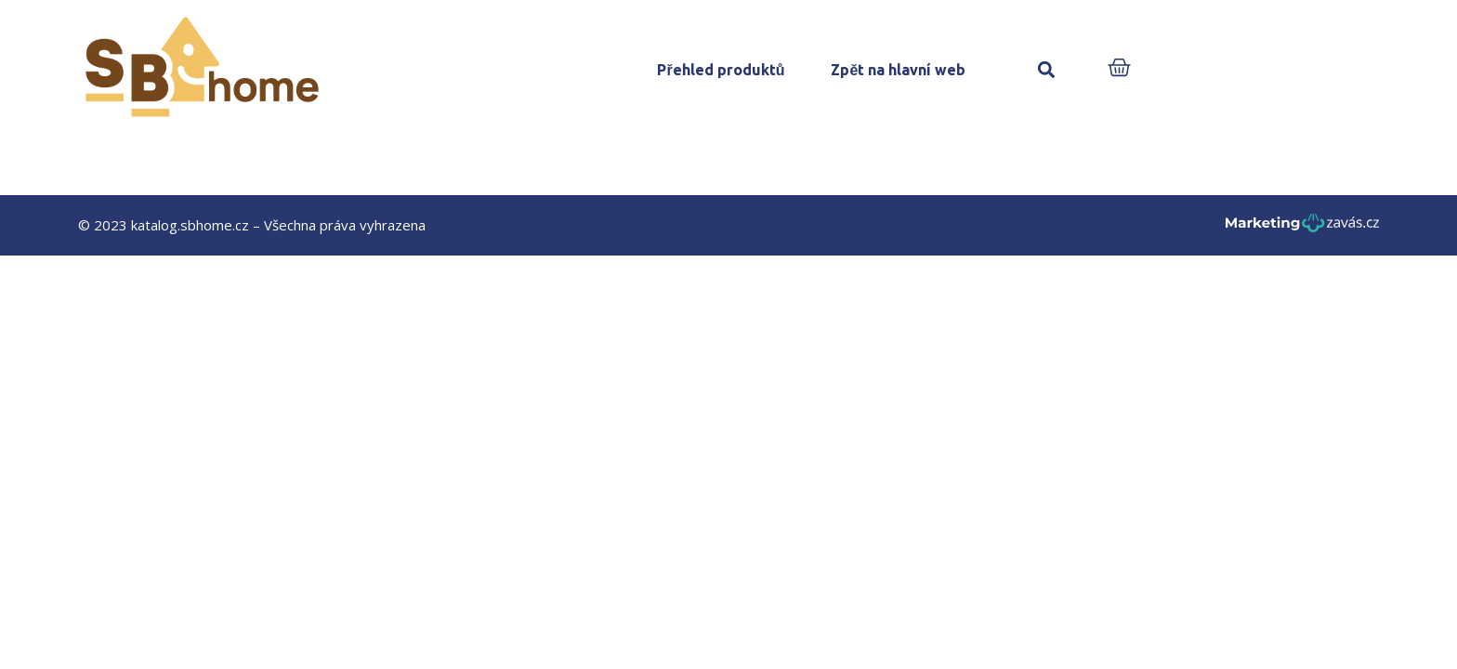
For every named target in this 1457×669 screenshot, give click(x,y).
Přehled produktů (720, 69)
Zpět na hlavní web (898, 69)
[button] (1045, 70)
